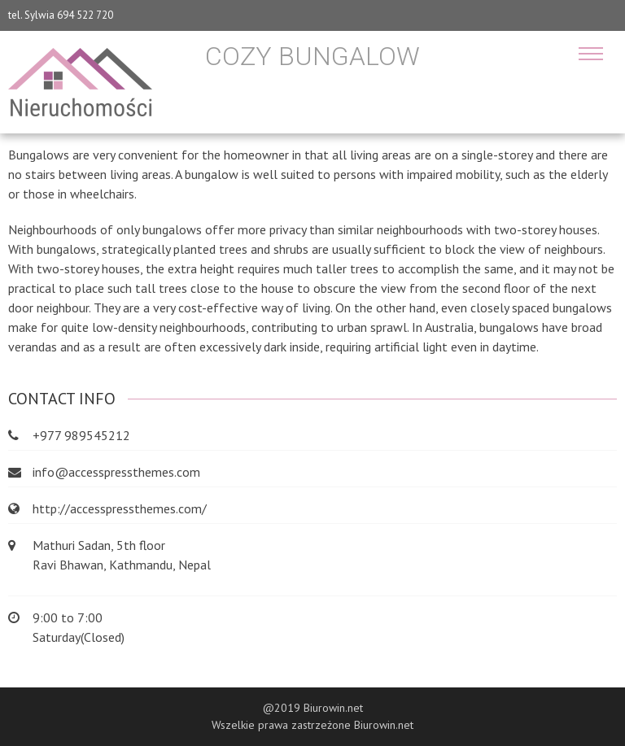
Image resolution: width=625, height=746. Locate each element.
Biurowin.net (383, 725)
